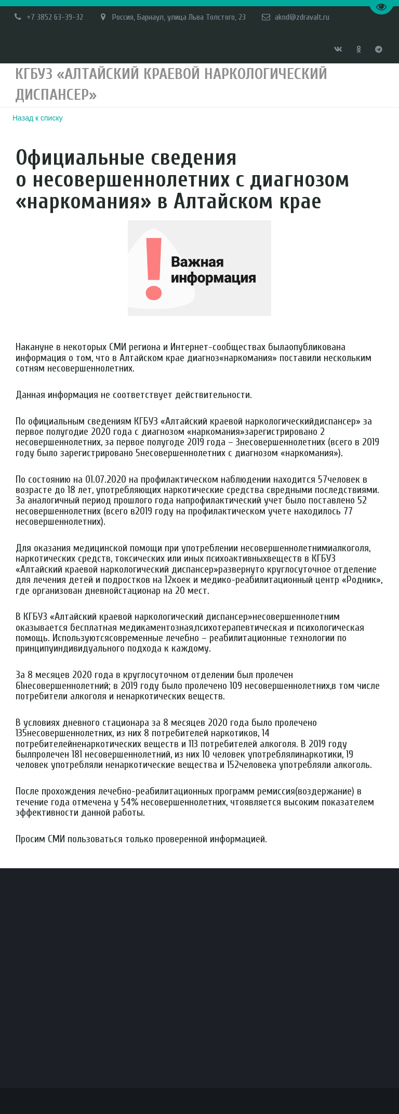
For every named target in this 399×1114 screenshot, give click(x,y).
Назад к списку (37, 118)
